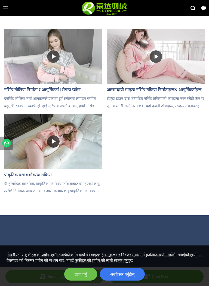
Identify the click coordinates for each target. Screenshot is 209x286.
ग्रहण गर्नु (81, 274)
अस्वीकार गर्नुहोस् (122, 274)
